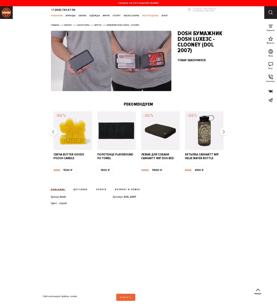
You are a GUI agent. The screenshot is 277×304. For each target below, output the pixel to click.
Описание (58, 189)
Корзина (271, 28)
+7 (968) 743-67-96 (63, 9)
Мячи (106, 16)
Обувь (83, 16)
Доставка (80, 189)
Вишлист (271, 41)
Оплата (101, 189)
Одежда (94, 16)
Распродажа (150, 16)
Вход (271, 54)
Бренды (71, 16)
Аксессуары (131, 16)
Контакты (270, 79)
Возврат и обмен (127, 189)
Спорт (117, 16)
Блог (165, 16)
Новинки (57, 16)
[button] (53, 132)
